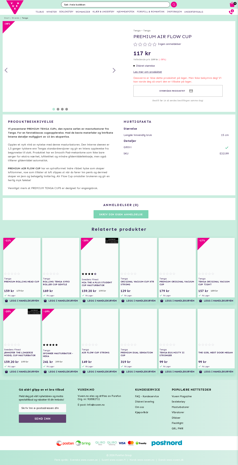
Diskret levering (144, 401)
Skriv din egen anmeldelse (121, 214)
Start (7, 18)
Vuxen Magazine (182, 396)
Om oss (139, 407)
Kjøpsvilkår (141, 412)
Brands (15, 18)
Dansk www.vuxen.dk (171, 459)
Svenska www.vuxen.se (84, 459)
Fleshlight (177, 423)
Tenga (25, 18)
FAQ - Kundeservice (147, 396)
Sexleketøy (178, 401)
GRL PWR (177, 428)
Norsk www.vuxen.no (142, 459)
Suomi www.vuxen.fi (114, 459)
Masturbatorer (180, 407)
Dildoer (176, 417)
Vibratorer (178, 412)
